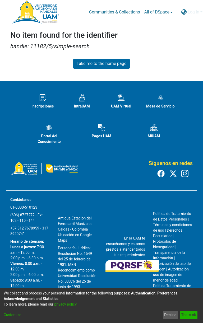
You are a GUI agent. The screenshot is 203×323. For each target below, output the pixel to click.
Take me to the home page (102, 63)
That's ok (188, 315)
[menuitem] (158, 12)
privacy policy (65, 304)
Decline (170, 315)
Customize (12, 315)
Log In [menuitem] (193, 12)
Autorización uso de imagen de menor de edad (171, 274)
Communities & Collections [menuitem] (114, 12)
